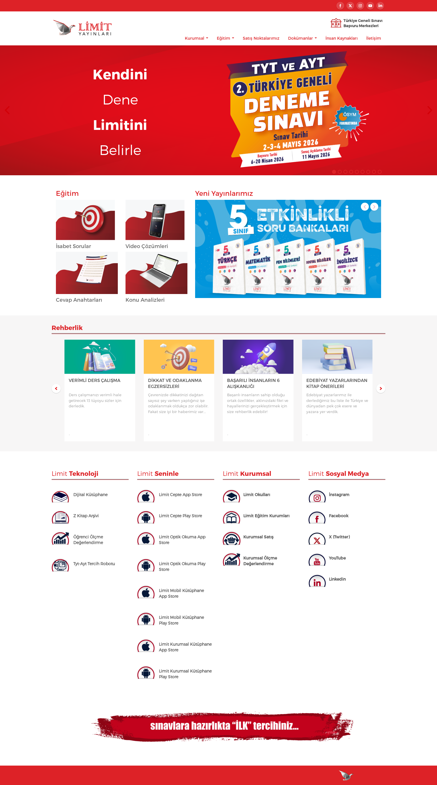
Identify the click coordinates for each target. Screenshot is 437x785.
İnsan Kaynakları (341, 37)
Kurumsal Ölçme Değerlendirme (260, 560)
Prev (7, 110)
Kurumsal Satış (258, 536)
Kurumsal (196, 37)
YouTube (337, 557)
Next (430, 110)
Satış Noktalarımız (261, 37)
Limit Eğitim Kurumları (266, 515)
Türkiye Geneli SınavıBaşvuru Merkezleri (363, 23)
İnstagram (339, 494)
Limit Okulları (256, 494)
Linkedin (337, 578)
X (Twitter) (339, 536)
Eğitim (225, 37)
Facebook (338, 515)
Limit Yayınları (82, 34)
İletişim (373, 37)
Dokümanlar (302, 37)
